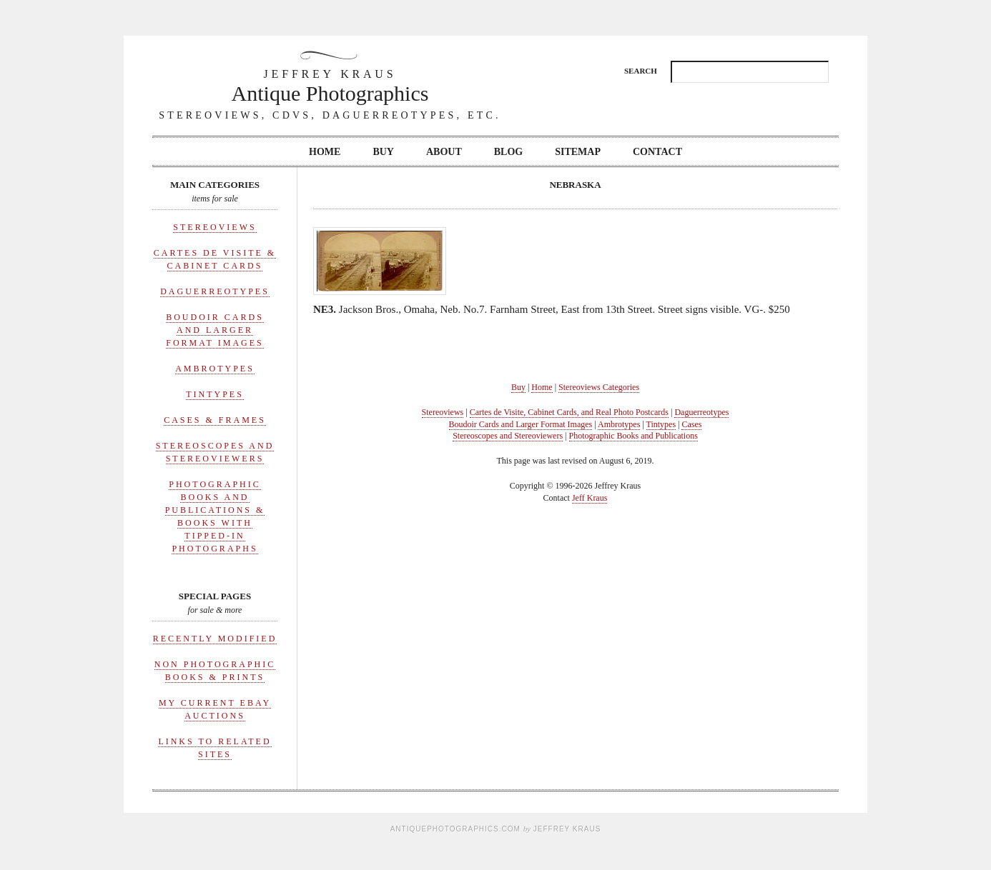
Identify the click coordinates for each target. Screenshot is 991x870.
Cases (691, 424)
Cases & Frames (215, 420)
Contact (657, 151)
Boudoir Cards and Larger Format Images (215, 330)
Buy (383, 151)
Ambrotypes (215, 369)
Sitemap (578, 151)
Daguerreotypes (215, 291)
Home (324, 151)
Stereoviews (214, 227)
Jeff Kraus (589, 498)
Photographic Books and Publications (633, 436)
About (444, 151)
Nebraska (575, 184)
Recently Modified (215, 639)
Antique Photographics (330, 85)
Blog (508, 151)
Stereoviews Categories (598, 387)
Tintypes (215, 394)
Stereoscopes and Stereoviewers (508, 436)
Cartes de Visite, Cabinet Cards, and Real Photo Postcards (569, 412)
